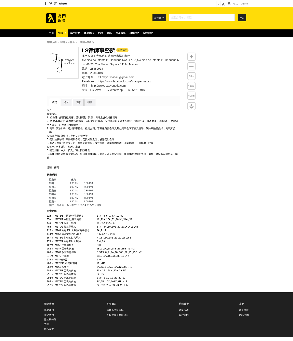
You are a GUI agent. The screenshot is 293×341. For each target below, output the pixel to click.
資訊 (109, 33)
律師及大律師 (67, 42)
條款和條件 (50, 319)
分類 (62, 33)
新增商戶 (159, 18)
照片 (66, 102)
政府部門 (184, 314)
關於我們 (148, 33)
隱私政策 (49, 328)
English (244, 4)
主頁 (51, 33)
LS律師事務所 (86, 42)
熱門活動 (75, 33)
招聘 (100, 33)
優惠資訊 (89, 33)
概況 (54, 102)
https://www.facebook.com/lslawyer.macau (124, 81)
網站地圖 (244, 314)
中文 (235, 4)
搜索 (242, 18)
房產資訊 (120, 33)
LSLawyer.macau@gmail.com (115, 77)
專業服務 (52, 42)
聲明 (46, 324)
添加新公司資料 (115, 310)
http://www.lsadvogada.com (108, 85)
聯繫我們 (134, 33)
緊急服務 (184, 310)
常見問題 (244, 310)
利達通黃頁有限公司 (118, 314)
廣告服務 (63, 3)
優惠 (78, 102)
